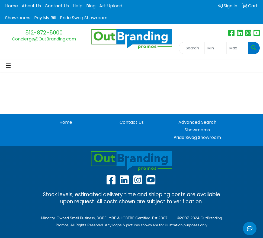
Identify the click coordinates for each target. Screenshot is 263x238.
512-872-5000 (44, 32)
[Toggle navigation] (8, 65)
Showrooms (17, 18)
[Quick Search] (192, 48)
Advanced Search (197, 122)
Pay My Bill (45, 18)
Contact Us (57, 6)
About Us (31, 6)
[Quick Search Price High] (237, 48)
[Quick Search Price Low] (215, 48)
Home (11, 6)
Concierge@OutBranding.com (44, 39)
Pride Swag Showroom (83, 18)
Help (77, 6)
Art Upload (110, 6)
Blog (90, 6)
